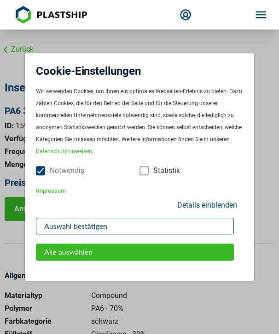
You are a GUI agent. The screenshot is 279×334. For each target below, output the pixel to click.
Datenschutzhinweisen (64, 152)
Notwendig (67, 171)
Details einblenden (207, 205)
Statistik (166, 171)
